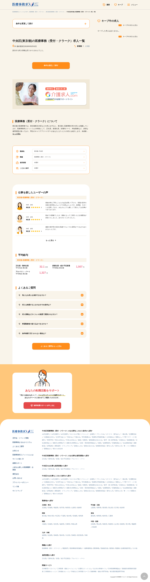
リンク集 (15, 486)
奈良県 (56, 524)
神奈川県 (51, 516)
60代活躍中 (64, 434)
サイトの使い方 (18, 459)
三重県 (110, 516)
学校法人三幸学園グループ (80, 571)
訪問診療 (50, 446)
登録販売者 (104, 548)
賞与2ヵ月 (110, 446)
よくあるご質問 (18, 446)
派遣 (57, 459)
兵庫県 (67, 524)
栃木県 (69, 516)
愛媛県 (134, 524)
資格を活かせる (89, 446)
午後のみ (77, 437)
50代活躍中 (55, 434)
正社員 (44, 459)
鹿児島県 (80, 535)
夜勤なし (118, 437)
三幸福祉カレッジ (63, 571)
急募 (79, 440)
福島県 (79, 507)
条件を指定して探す (51, 65)
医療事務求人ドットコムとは (22, 455)
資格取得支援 (100, 446)
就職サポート (17, 463)
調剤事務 (96, 548)
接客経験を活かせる (95, 440)
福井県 (122, 507)
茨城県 (75, 516)
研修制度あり (116, 443)
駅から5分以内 (58, 448)
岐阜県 (105, 516)
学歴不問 (50, 440)
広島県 (93, 524)
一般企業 (124, 434)
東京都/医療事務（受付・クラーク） (55, 11)
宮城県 (50, 507)
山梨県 (93, 507)
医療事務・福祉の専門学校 (99, 571)
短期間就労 (106, 443)
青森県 (56, 507)
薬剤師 (111, 548)
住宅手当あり (60, 437)
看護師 (117, 548)
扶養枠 (85, 440)
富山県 (110, 507)
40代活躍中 (46, 434)
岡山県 (99, 524)
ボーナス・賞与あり (112, 434)
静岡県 (99, 516)
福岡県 (44, 535)
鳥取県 (105, 524)
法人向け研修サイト (99, 568)
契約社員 (51, 459)
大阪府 (44, 524)
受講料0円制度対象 (98, 437)
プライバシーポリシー (20, 482)
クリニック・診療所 (87, 434)
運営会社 (15, 474)
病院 (99, 443)
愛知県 (93, 516)
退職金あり (47, 448)
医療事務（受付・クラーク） (37, 11)
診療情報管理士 (126, 548)
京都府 (50, 524)
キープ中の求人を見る (130, 25)
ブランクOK (100, 434)
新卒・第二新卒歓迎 (110, 440)
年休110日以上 (59, 440)
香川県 (128, 524)
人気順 (87, 46)
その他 (135, 548)
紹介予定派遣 (65, 459)
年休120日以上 (71, 440)
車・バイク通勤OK (130, 446)
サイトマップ (17, 491)
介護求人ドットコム (84, 568)
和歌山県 (74, 524)
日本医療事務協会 (114, 568)
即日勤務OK (86, 437)
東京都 (44, 516)
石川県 (116, 507)
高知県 (94, 527)
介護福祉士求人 (49, 437)
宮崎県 (73, 535)
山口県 (116, 524)
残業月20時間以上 (72, 443)
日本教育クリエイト (48, 568)
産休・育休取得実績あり (88, 443)
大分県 (67, 535)
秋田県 (67, 507)
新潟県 (105, 507)
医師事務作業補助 (76, 548)
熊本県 (62, 535)
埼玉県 (57, 516)
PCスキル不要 (75, 434)
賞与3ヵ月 (118, 446)
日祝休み (122, 440)
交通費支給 (132, 434)
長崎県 (56, 535)
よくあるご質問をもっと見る (51, 346)
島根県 (110, 524)
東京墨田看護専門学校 (117, 571)
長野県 (99, 507)
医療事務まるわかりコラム (22, 442)
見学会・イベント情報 (20, 438)
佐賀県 (50, 535)
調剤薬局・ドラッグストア (63, 446)
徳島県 (122, 524)
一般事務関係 (87, 548)
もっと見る (16, 134)
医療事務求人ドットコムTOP (20, 11)
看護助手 (65, 548)
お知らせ (15, 451)
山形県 (73, 507)
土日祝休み (110, 437)
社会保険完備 (127, 443)
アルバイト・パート (78, 459)
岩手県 (62, 507)
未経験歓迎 (130, 440)
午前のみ (70, 437)
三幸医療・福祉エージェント (66, 568)
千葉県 (63, 516)
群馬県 (81, 516)
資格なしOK (78, 446)
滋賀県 (62, 524)
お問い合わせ (17, 478)
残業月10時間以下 (59, 443)
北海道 (44, 507)
